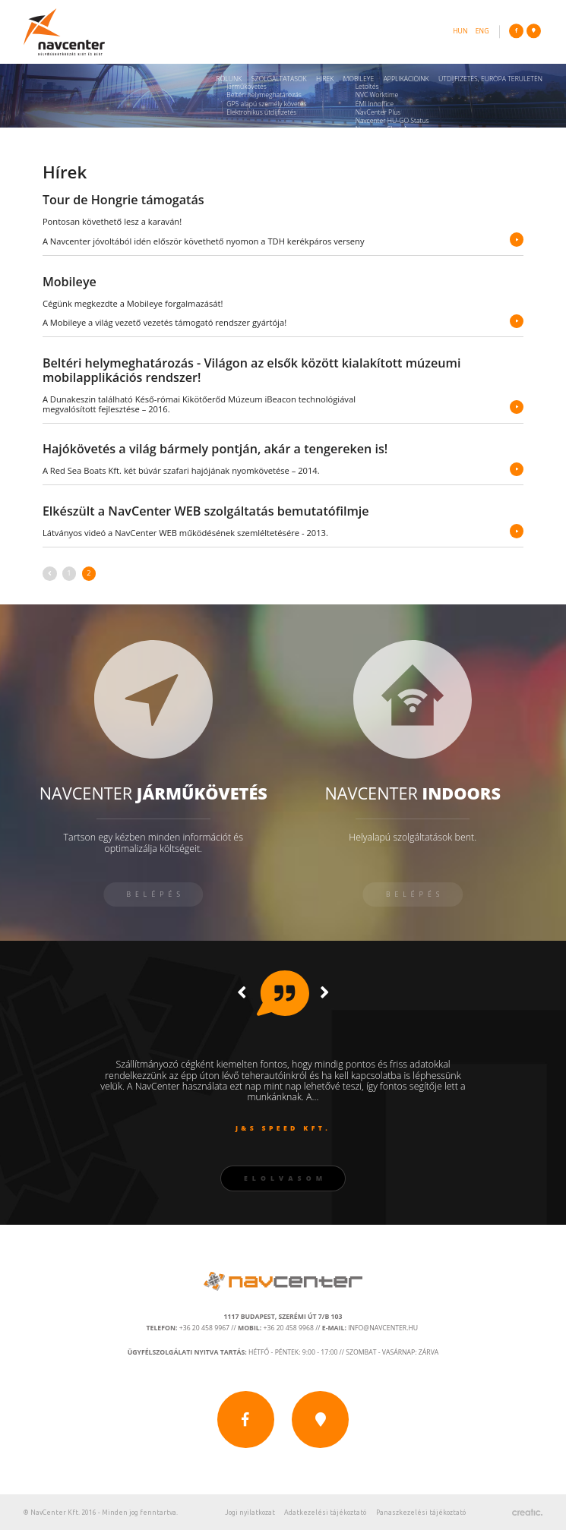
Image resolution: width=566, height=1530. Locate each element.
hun (460, 31)
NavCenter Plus (378, 112)
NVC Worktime (377, 95)
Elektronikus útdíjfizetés (261, 112)
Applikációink (406, 79)
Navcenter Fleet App (386, 129)
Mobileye (358, 79)
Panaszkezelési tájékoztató (421, 1512)
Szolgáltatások (279, 79)
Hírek (325, 79)
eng (482, 31)
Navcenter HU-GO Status (392, 121)
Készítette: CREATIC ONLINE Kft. (527, 1512)
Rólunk (229, 79)
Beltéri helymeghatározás (264, 95)
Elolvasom (285, 1178)
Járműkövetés (246, 86)
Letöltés (367, 86)
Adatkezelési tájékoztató (325, 1512)
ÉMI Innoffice (375, 104)
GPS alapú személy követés (266, 104)
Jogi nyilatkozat (250, 1512)
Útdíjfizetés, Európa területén (490, 79)
